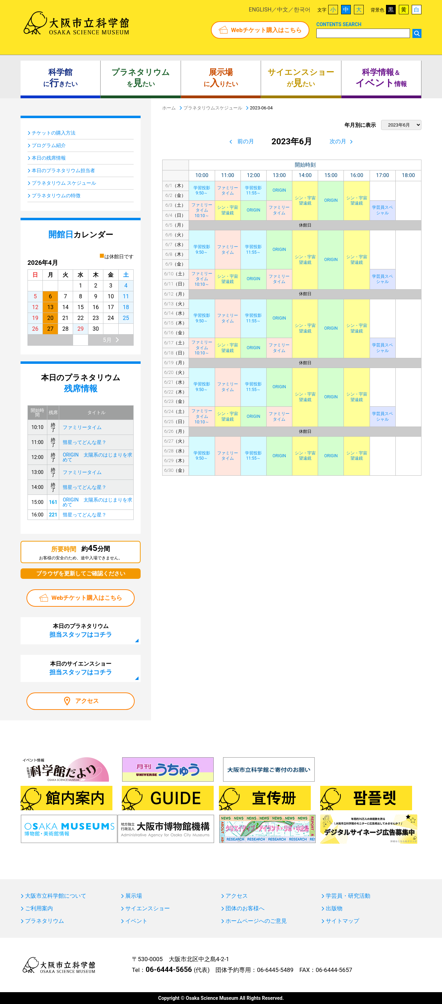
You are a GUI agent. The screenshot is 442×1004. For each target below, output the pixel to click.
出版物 (334, 908)
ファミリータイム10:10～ (201, 210)
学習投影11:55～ (253, 190)
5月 (107, 340)
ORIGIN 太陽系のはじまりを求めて (97, 457)
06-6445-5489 (275, 969)
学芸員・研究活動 (348, 896)
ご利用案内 (39, 908)
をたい (140, 78)
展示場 (133, 896)
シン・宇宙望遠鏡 (305, 201)
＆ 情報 (381, 78)
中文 (282, 9)
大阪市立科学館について (55, 896)
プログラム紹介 (49, 145)
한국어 (302, 9)
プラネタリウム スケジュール (64, 183)
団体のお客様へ (245, 908)
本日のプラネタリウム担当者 (63, 170)
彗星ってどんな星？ (84, 442)
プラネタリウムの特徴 (56, 195)
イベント (136, 921)
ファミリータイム (227, 190)
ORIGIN (279, 190)
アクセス (87, 700)
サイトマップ (342, 921)
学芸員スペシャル (382, 210)
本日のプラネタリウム (80, 630)
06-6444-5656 (168, 969)
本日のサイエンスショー (80, 668)
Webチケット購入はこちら (266, 29)
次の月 (338, 141)
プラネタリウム (44, 921)
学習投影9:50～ (202, 190)
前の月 (245, 141)
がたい (301, 78)
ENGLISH (260, 9)
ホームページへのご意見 (256, 921)
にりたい (221, 78)
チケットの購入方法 (54, 133)
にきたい (60, 78)
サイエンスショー (147, 908)
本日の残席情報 (49, 158)
